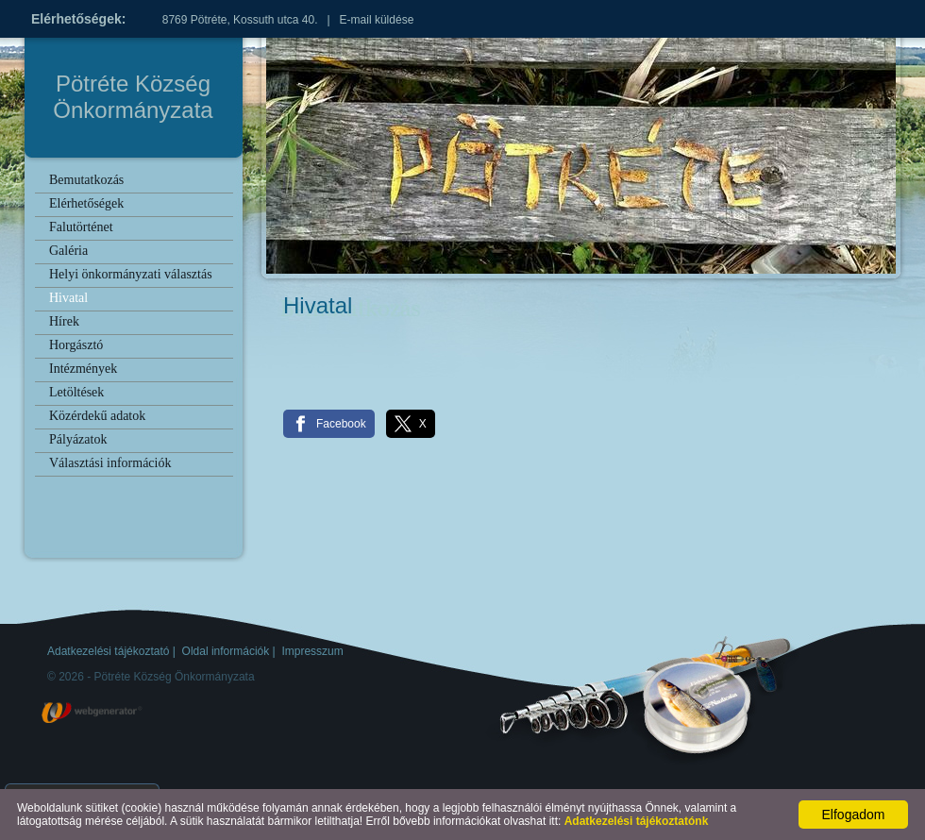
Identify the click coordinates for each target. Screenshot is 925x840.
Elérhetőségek (86, 203)
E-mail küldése (377, 19)
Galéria (68, 251)
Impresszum (312, 651)
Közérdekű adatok (97, 416)
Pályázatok (78, 439)
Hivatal (68, 298)
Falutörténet (81, 227)
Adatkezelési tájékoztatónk (636, 821)
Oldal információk (226, 651)
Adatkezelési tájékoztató (108, 651)
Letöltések (76, 392)
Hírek (64, 321)
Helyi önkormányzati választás (130, 274)
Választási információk (110, 463)
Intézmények (83, 368)
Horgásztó (76, 345)
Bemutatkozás (86, 180)
